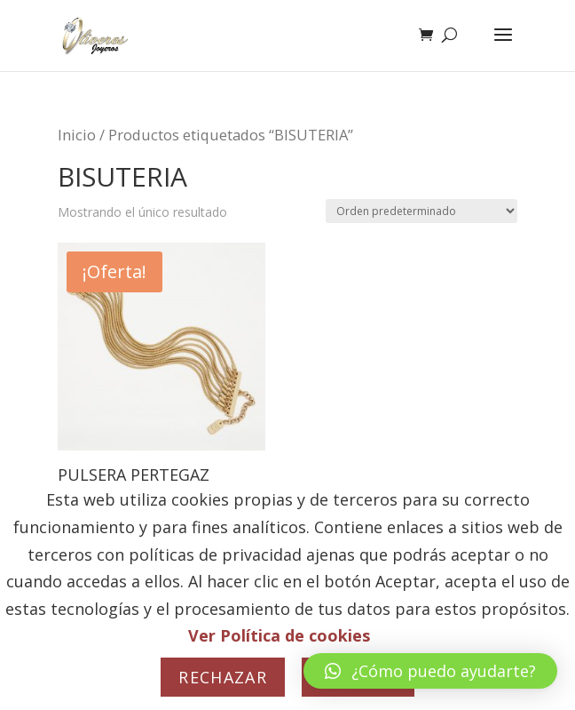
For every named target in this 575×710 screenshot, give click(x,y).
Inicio (77, 134)
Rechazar (222, 677)
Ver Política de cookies (279, 635)
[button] (430, 671)
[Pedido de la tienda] (421, 211)
